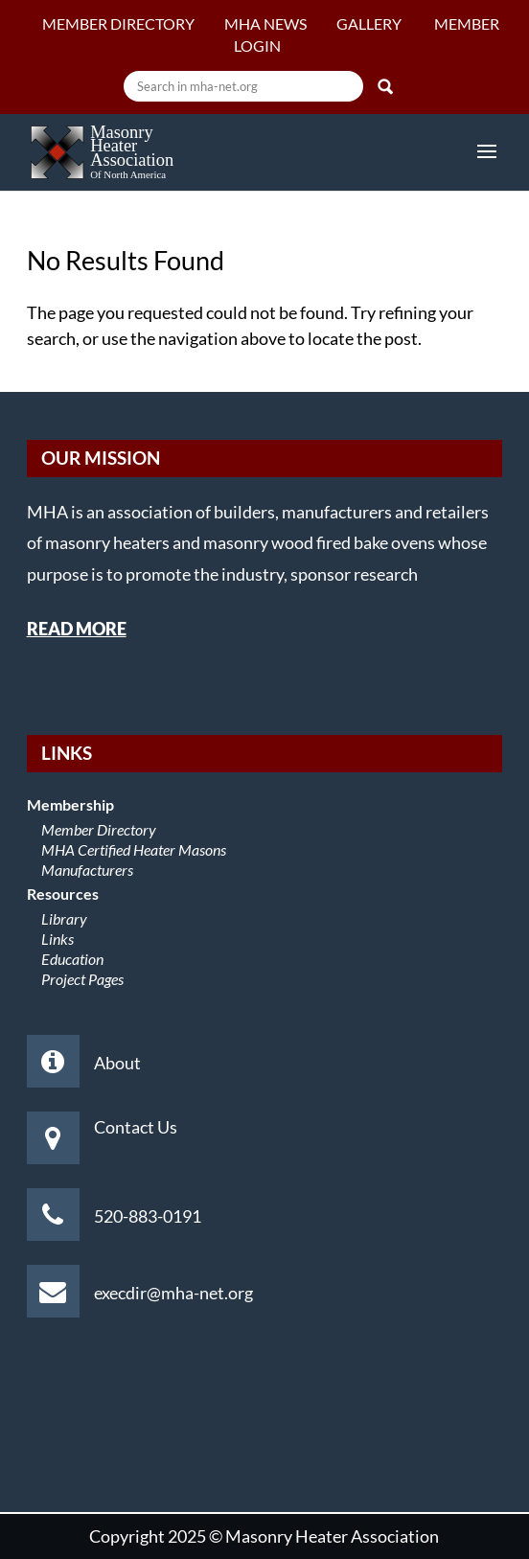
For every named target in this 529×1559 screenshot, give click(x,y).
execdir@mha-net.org (173, 1292)
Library (64, 918)
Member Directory (118, 23)
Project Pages (82, 979)
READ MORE (76, 628)
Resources (63, 893)
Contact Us (135, 1126)
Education (72, 959)
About (117, 1062)
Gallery (370, 23)
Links (57, 938)
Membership (70, 804)
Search (385, 86)
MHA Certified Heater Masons (133, 849)
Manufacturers (87, 869)
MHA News (265, 23)
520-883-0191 (147, 1216)
